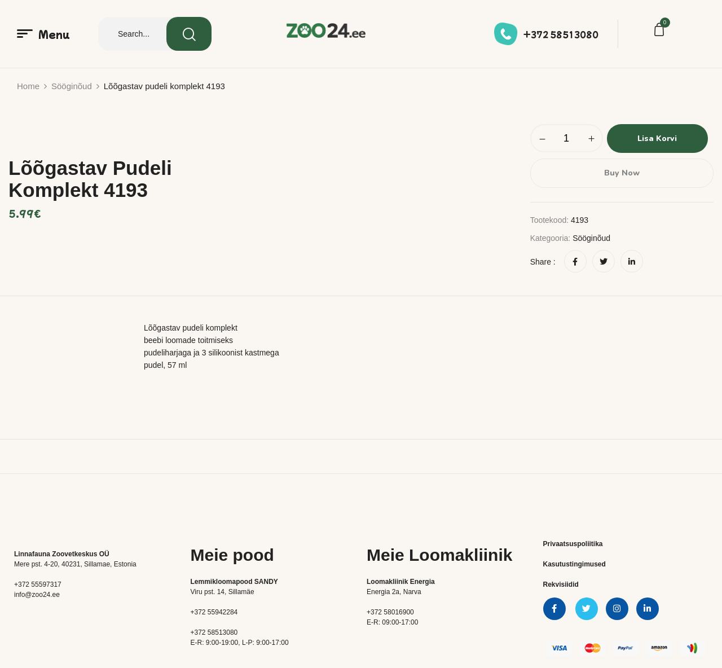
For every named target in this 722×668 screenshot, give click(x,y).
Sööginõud (71, 86)
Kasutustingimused (574, 564)
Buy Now (621, 172)
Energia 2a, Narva (394, 591)
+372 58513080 (560, 34)
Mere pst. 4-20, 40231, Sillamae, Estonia (75, 564)
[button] (661, 31)
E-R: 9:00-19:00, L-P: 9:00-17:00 (240, 642)
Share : (543, 261)
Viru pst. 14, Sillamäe (222, 591)
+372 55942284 (214, 612)
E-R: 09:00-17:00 (392, 622)
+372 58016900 (390, 612)
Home (28, 86)
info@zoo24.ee (37, 594)
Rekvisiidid (561, 584)
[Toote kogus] (566, 138)
